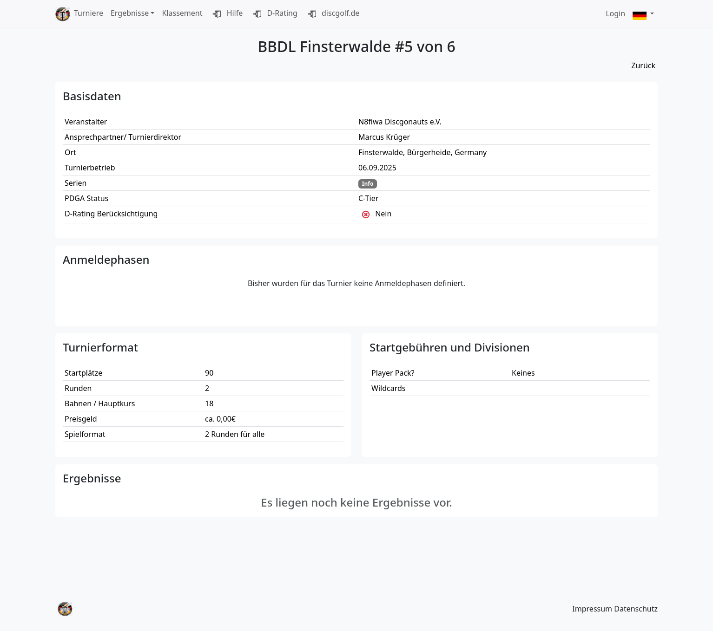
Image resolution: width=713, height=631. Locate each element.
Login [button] (615, 13)
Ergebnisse (130, 13)
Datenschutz (636, 609)
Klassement (182, 13)
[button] (643, 14)
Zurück (643, 65)
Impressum (592, 609)
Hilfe (226, 13)
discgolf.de (332, 13)
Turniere (88, 13)
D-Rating (273, 13)
